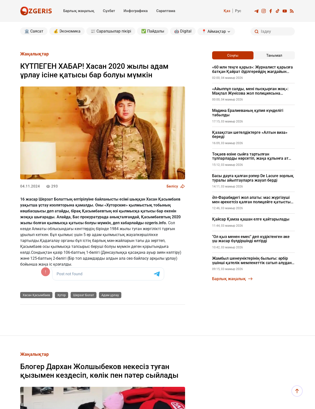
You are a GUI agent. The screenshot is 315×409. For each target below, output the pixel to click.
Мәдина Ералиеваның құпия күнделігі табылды (247, 112)
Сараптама (165, 11)
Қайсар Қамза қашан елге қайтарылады (250, 219)
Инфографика (136, 11)
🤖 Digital (182, 31)
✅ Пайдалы (152, 31)
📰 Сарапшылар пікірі (111, 31)
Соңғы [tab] (232, 55)
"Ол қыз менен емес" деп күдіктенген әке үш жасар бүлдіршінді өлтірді (251, 239)
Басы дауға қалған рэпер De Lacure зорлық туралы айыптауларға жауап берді (253, 178)
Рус (238, 11)
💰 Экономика (66, 31)
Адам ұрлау (110, 295)
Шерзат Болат (83, 295)
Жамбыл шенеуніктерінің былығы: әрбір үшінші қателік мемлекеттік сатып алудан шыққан (252, 260)
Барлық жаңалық (78, 11)
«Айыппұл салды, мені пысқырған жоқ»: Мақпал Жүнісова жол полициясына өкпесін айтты (250, 91)
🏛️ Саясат (33, 31)
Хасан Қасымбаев (36, 295)
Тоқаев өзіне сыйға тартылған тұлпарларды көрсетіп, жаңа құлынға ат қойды (250, 156)
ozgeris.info (155, 223)
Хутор (61, 295)
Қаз (227, 11)
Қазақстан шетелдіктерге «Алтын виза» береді (249, 134)
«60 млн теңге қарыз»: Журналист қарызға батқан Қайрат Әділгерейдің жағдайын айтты (252, 69)
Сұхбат (109, 11)
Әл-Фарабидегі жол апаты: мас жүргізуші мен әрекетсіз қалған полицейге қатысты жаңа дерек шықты (251, 199)
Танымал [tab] (274, 55)
